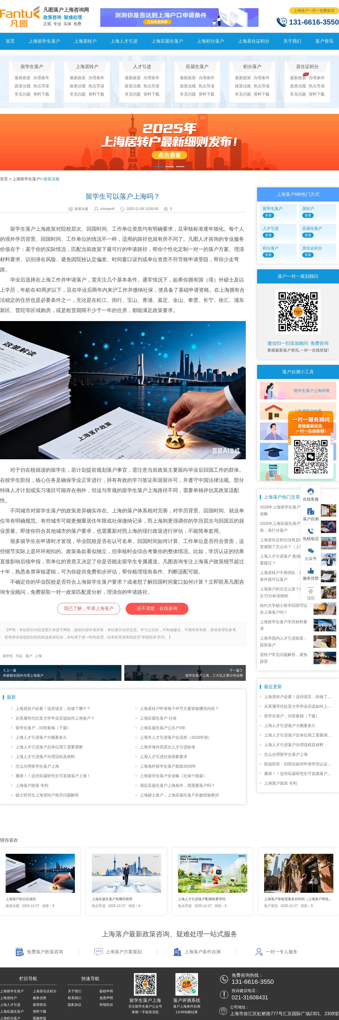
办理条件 (41, 77)
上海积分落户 (210, 41)
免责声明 (106, 998)
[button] (159, 166)
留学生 (8, 656)
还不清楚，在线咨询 (157, 608)
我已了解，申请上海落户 (89, 608)
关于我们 (292, 41)
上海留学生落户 (44, 41)
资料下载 (41, 94)
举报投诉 (106, 1005)
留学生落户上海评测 (311, 390)
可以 (19, 656)
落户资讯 (324, 41)
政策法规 (23, 86)
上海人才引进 (124, 41)
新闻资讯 (39, 1005)
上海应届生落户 (167, 41)
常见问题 (23, 94)
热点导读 (41, 86)
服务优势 (39, 998)
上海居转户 (85, 41)
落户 (28, 656)
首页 (10, 41)
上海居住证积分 (254, 41)
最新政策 (23, 77)
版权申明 (106, 991)
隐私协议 (74, 1005)
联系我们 (74, 998)
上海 (38, 656)
